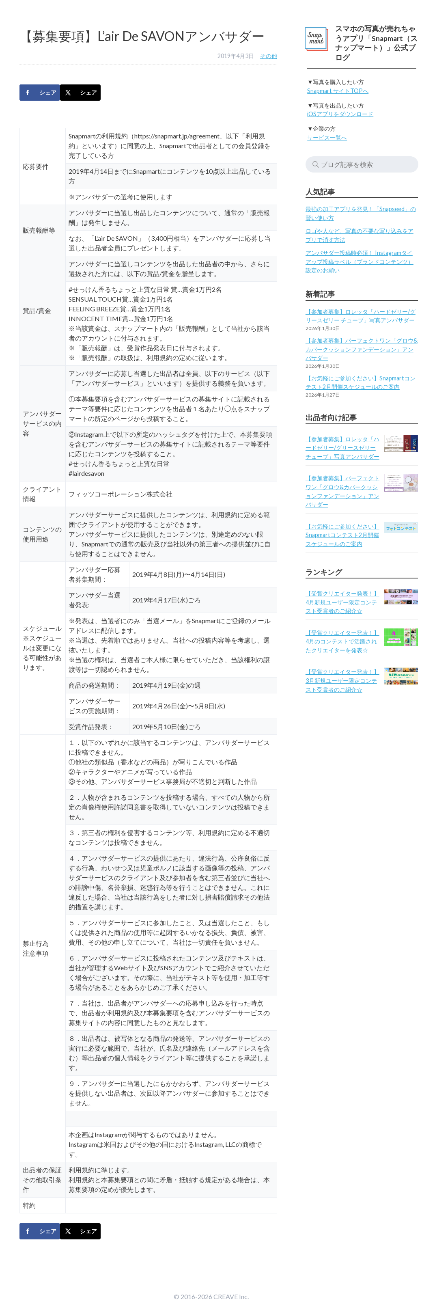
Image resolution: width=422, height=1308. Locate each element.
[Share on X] (80, 92)
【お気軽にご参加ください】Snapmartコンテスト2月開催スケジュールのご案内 (342, 535)
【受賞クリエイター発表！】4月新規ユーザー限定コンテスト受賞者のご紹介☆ (342, 602)
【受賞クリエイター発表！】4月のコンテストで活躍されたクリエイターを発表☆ (342, 641)
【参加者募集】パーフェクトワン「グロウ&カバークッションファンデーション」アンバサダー (362, 349)
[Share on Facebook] (39, 92)
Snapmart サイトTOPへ (337, 90)
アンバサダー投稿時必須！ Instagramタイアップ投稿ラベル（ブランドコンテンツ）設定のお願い (359, 261)
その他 (268, 55)
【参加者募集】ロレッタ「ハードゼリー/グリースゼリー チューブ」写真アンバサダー (342, 448)
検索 (316, 164)
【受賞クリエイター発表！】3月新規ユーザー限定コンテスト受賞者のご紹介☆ (342, 680)
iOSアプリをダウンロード (340, 113)
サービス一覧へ (327, 137)
